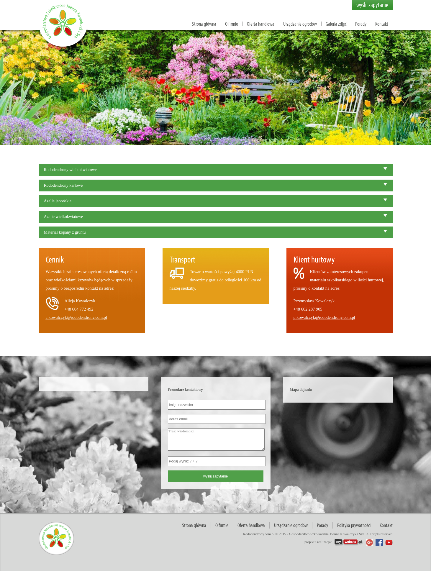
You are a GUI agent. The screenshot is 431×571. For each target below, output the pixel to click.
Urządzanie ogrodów (300, 23)
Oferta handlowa (260, 23)
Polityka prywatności (354, 525)
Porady (360, 23)
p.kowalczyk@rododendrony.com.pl (324, 317)
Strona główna (204, 23)
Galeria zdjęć (336, 23)
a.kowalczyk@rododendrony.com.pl (76, 317)
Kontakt (381, 23)
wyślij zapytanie (372, 5)
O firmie (231, 23)
